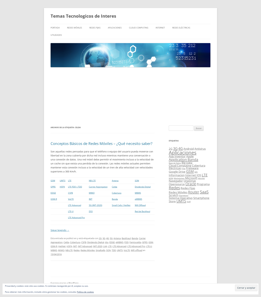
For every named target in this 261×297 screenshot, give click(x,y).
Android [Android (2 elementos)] (188, 149)
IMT (90, 199)
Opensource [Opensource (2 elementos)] (177, 184)
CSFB (70, 193)
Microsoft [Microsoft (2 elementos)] (191, 178)
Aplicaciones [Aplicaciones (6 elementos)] (182, 152)
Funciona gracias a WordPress (65, 283)
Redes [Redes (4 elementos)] (174, 187)
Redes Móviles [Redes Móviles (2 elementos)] (178, 192)
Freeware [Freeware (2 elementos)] (192, 168)
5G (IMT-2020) (95, 205)
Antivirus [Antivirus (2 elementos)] (200, 149)
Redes (77, 250)
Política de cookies (85, 292)
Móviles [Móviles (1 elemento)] (201, 178)
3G (104, 238)
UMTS (62, 180)
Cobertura (116, 193)
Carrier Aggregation (98, 186)
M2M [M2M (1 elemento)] (171, 178)
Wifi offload (136, 250)
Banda (115, 199)
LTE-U (71, 211)
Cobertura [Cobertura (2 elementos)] (198, 165)
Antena (115, 180)
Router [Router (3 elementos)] (193, 192)
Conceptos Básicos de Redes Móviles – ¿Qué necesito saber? (101, 143)
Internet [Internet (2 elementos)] (190, 175)
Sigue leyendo (60, 230)
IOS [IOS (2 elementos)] (199, 175)
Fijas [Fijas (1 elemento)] (183, 168)
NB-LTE (92, 180)
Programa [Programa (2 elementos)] (203, 184)
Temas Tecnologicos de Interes (83, 16)
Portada (55, 27)
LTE (69, 180)
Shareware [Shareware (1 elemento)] (183, 195)
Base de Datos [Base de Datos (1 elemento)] (175, 163)
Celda (114, 186)
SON (137, 180)
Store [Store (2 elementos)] (172, 201)
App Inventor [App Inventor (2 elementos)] (177, 156)
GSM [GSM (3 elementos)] (190, 171)
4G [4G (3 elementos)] (180, 148)
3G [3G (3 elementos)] (175, 148)
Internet (160, 27)
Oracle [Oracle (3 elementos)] (190, 184)
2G (100, 238)
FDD (126, 242)
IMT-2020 (97, 246)
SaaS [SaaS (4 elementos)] (204, 192)
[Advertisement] (130, 96)
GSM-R (54, 199)
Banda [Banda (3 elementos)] (193, 159)
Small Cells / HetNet (121, 205)
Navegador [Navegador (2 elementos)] (176, 181)
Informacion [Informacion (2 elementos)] (177, 175)
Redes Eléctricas (181, 27)
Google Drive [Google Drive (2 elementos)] (177, 172)
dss (106, 242)
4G (107, 238)
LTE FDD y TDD (75, 186)
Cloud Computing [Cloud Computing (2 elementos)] (180, 165)
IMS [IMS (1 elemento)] (196, 172)
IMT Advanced (85, 246)
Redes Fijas (95, 27)
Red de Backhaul (142, 211)
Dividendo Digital (143, 186)
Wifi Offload (140, 205)
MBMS (138, 193)
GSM (53, 180)
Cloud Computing (138, 27)
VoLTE (71, 199)
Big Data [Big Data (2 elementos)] (187, 163)
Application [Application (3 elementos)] (178, 159)
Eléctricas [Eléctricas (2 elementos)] (175, 168)
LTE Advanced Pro (76, 217)
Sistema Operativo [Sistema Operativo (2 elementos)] (181, 198)
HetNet (62, 246)
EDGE (53, 193)
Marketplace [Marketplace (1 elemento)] (179, 178)
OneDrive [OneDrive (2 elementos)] (190, 181)
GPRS (53, 186)
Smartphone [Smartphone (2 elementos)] (201, 198)
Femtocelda (135, 242)
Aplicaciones (115, 27)
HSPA (62, 186)
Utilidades (56, 35)
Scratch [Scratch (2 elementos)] (173, 195)
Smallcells (100, 250)
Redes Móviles (74, 27)
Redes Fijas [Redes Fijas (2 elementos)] (188, 188)
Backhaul (126, 238)
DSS (91, 211)
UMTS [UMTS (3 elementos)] (181, 201)
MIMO (92, 193)
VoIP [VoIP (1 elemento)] (189, 201)
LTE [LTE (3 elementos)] (205, 175)
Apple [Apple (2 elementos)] (190, 156)
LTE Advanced (74, 205)
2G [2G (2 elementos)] (170, 149)
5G (111, 238)
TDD (114, 250)
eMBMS (138, 199)
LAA (105, 246)
